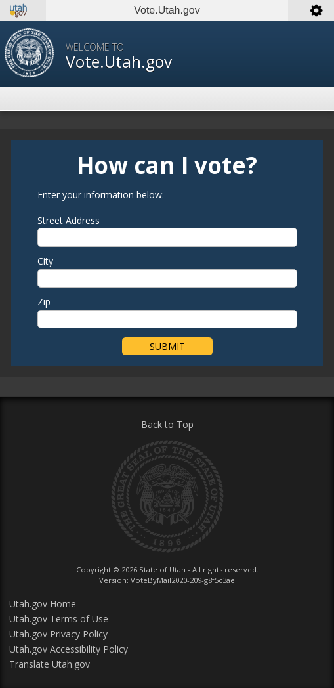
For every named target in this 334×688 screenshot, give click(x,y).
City (45, 261)
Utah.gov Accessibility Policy (68, 649)
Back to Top (167, 424)
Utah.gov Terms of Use (58, 619)
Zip (44, 302)
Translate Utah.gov (49, 664)
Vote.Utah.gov (119, 61)
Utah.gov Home (42, 603)
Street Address (68, 220)
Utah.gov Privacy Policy (58, 634)
